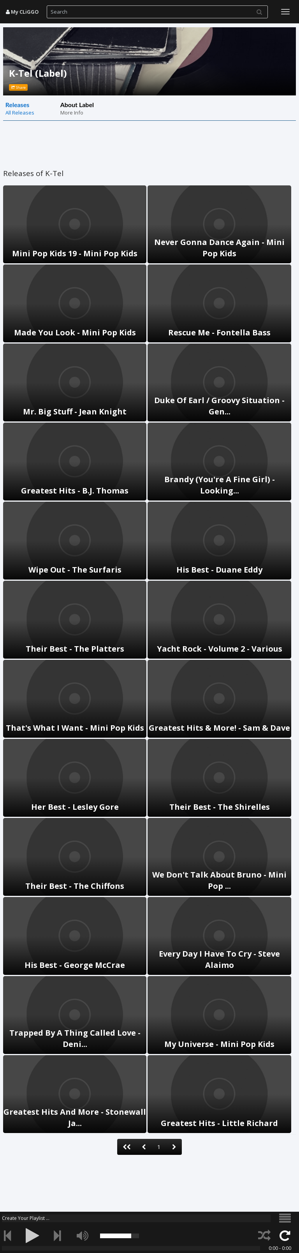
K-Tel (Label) (38, 73)
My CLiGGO (22, 11)
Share (18, 87)
